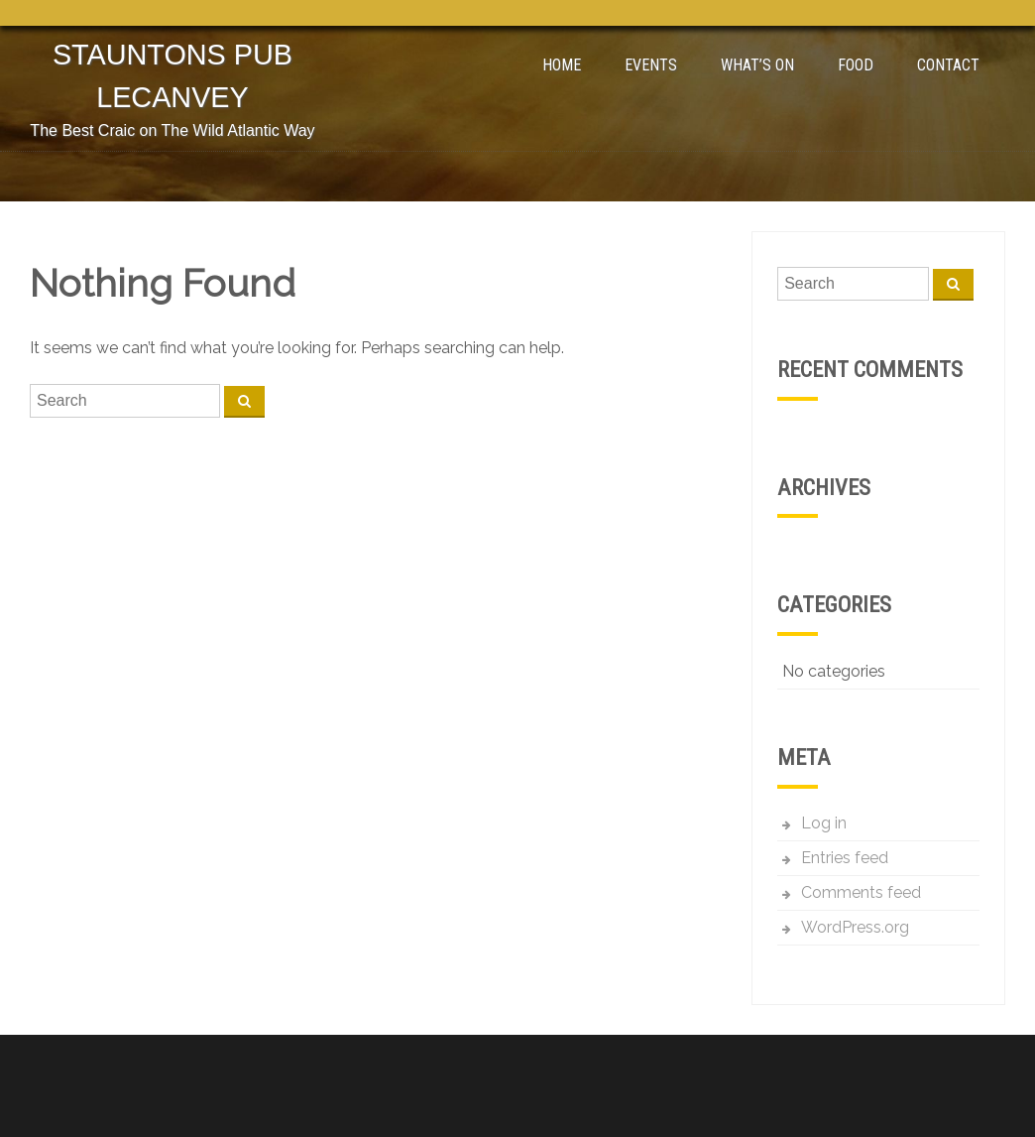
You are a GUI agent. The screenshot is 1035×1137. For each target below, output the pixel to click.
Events (651, 65)
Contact (948, 65)
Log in (824, 823)
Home (561, 65)
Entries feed (844, 857)
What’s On (757, 65)
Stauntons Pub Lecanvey (172, 76)
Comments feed (861, 892)
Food (855, 65)
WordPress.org (855, 927)
